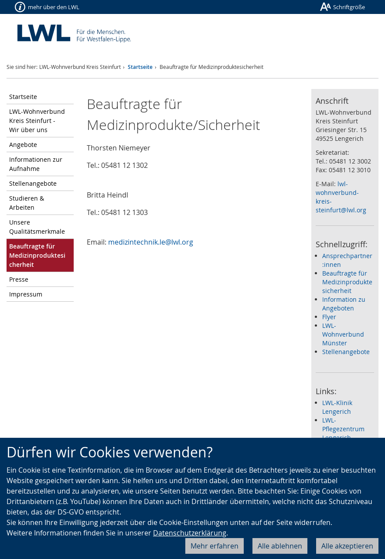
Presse (18, 279)
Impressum (25, 294)
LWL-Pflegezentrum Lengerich (343, 429)
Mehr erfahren (214, 546)
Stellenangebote (33, 183)
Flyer (329, 317)
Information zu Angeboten (343, 303)
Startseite (140, 67)
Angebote (23, 144)
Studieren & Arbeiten (26, 202)
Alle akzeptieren (347, 546)
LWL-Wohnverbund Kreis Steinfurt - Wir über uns (37, 120)
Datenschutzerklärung (189, 533)
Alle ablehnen (280, 546)
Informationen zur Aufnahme (35, 164)
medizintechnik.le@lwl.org (150, 242)
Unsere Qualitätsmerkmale (37, 226)
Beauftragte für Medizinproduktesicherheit (347, 282)
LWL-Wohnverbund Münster (343, 334)
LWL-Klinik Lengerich (337, 407)
